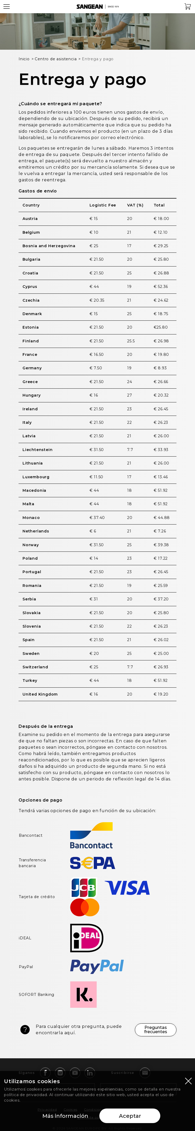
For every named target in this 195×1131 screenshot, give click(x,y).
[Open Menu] (6, 6)
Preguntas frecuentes (155, 1029)
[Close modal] (188, 1080)
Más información (65, 1116)
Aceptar (130, 1116)
